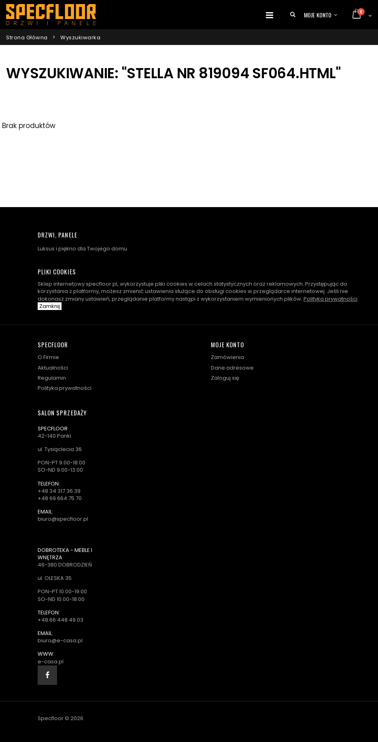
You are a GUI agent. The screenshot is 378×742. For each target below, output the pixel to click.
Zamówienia (227, 357)
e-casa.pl (51, 661)
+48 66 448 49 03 (60, 620)
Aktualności (53, 368)
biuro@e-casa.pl (60, 640)
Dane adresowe (232, 368)
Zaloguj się (225, 378)
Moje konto (317, 15)
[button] (293, 14)
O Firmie (48, 357)
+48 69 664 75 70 (60, 498)
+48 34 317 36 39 (59, 491)
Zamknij (49, 306)
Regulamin (52, 378)
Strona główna (27, 37)
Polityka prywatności (330, 299)
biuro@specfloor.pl (63, 519)
